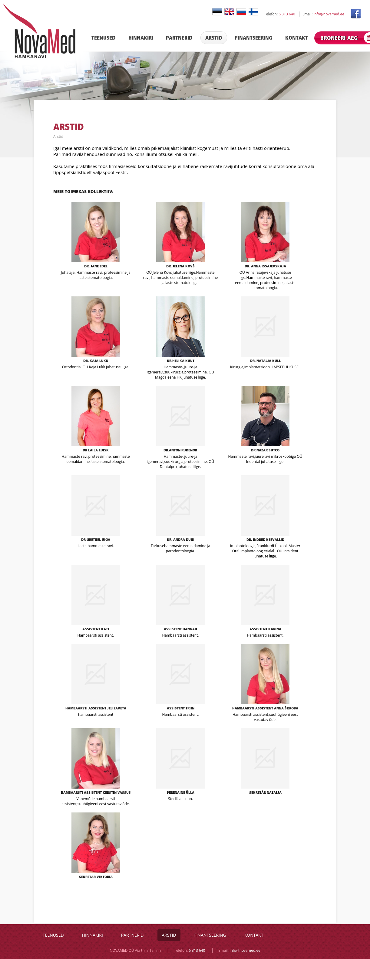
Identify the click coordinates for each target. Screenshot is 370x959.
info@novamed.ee (328, 14)
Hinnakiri (140, 37)
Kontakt (296, 37)
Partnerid (179, 37)
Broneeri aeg (339, 37)
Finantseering (254, 37)
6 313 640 (287, 14)
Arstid (213, 37)
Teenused (103, 37)
